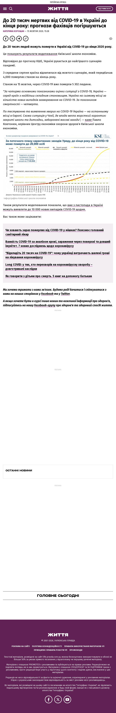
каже (88, 119)
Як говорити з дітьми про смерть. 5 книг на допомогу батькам (48, 276)
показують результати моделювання (32, 54)
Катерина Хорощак (14, 31)
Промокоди (75, 650)
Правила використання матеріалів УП (84, 646)
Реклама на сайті (21, 646)
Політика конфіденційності (47, 646)
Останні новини (19, 470)
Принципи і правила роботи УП (50, 650)
